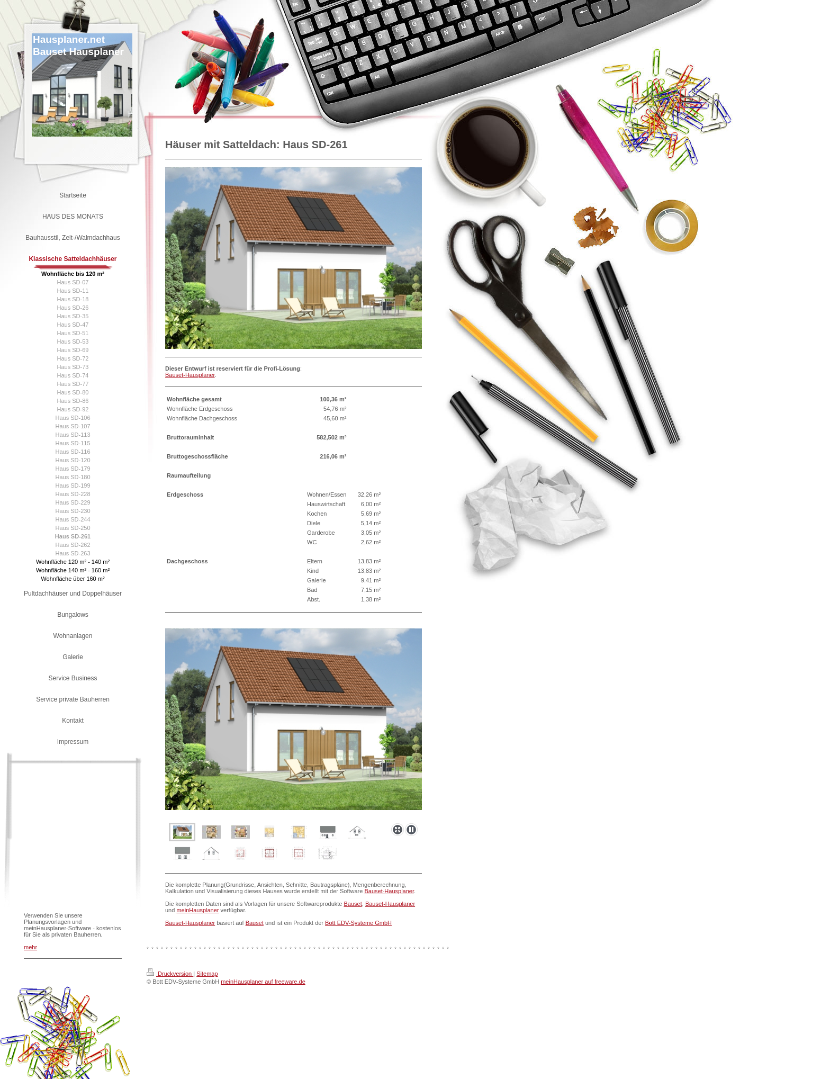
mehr (30, 947)
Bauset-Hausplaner (190, 375)
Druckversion (170, 973)
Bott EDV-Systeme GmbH (358, 923)
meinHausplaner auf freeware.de (263, 981)
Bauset (353, 904)
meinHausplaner (197, 910)
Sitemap (207, 973)
